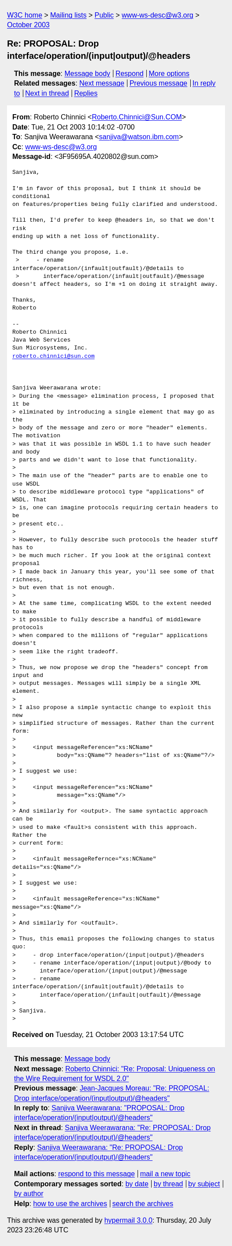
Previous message (159, 83)
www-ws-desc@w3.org (157, 15)
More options (169, 73)
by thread (168, 1184)
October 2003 (28, 25)
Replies (86, 93)
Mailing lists (68, 15)
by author (29, 1193)
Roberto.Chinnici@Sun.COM (137, 117)
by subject (204, 1184)
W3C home (24, 15)
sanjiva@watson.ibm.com (139, 136)
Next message (102, 83)
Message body (87, 73)
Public (104, 15)
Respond (130, 73)
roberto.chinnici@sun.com (53, 356)
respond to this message (96, 1174)
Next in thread (47, 93)
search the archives (143, 1203)
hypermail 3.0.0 (128, 1220)
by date (136, 1184)
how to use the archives (70, 1203)
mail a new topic (165, 1174)
